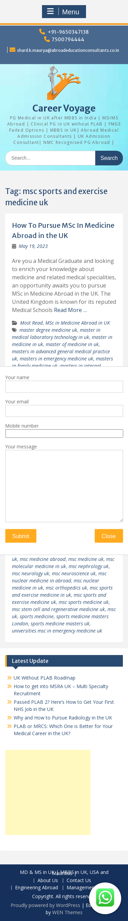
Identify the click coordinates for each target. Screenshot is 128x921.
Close (109, 536)
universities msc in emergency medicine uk (57, 630)
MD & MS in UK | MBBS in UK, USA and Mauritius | (64, 873)
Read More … (70, 310)
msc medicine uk (85, 559)
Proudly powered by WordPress (45, 905)
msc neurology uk (30, 573)
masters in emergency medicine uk (56, 358)
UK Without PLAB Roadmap (44, 677)
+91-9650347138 (68, 32)
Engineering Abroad (36, 888)
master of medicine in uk (72, 344)
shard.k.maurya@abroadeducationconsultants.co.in (68, 50)
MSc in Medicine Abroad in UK (77, 323)
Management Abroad (90, 888)
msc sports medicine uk (84, 602)
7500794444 (68, 39)
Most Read (31, 323)
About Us (48, 880)
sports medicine (37, 616)
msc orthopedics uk (66, 587)
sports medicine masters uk (60, 623)
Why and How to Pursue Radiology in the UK (63, 717)
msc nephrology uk (89, 566)
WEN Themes (67, 912)
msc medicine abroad (43, 559)
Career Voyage (64, 108)
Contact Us (79, 880)
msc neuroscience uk (74, 573)
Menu (63, 12)
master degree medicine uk (48, 330)
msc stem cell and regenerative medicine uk (58, 609)
